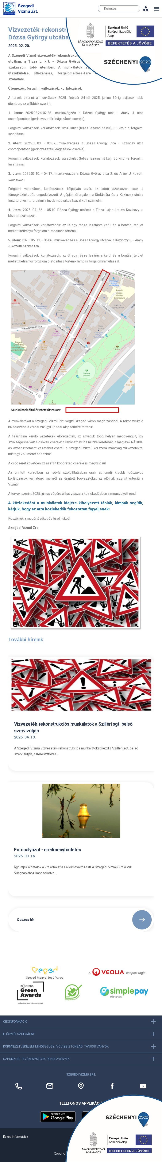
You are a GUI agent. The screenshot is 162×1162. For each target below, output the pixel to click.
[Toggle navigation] (156, 8)
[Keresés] (119, 8)
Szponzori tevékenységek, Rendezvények (36, 1059)
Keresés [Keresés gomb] (137, 9)
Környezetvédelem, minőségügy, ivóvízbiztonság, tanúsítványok (56, 1046)
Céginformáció (15, 1021)
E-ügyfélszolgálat (19, 1034)
